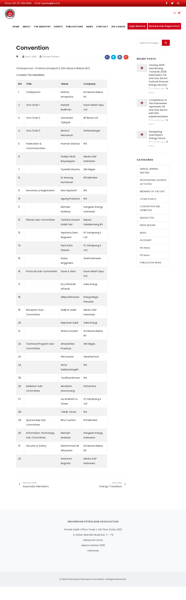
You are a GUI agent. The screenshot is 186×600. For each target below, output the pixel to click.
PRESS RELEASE (148, 239)
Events (57, 26)
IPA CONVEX (122, 26)
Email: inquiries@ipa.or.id (47, 3)
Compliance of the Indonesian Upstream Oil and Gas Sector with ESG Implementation (158, 122)
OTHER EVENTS (148, 212)
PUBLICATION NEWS (150, 276)
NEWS (143, 246)
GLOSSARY (146, 254)
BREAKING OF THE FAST (152, 205)
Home (11, 26)
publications (75, 26)
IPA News (145, 261)
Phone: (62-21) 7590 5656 (18, 3)
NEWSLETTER (147, 231)
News (91, 26)
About (23, 26)
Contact (105, 26)
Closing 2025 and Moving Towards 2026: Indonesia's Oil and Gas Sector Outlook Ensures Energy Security (158, 88)
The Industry (40, 26)
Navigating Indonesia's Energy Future (157, 148)
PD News (145, 269)
